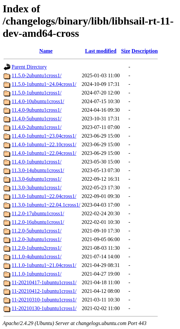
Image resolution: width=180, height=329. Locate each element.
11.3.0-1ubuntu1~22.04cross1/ (44, 196)
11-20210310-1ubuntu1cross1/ (44, 299)
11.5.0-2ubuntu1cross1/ (37, 75)
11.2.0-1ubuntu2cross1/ (37, 248)
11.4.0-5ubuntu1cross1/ (37, 118)
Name (46, 51)
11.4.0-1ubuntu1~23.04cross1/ (44, 136)
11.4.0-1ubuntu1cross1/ (37, 161)
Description (145, 51)
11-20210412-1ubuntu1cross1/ (44, 291)
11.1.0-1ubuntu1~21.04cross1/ (44, 265)
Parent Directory (29, 67)
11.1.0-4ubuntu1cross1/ (37, 256)
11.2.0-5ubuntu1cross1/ (37, 230)
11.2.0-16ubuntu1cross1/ (38, 222)
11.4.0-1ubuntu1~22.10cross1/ (44, 144)
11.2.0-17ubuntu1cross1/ (38, 213)
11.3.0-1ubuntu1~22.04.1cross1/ (46, 205)
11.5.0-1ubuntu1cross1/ (37, 93)
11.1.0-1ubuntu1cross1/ (37, 274)
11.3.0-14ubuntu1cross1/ (38, 170)
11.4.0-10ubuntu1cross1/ (38, 101)
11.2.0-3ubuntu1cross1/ (37, 239)
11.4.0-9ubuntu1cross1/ (37, 110)
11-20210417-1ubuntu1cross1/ (44, 282)
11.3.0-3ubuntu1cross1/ (37, 187)
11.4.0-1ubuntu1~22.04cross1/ (44, 153)
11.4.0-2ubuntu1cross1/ (37, 127)
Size (125, 51)
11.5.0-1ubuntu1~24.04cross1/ (44, 84)
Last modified (100, 51)
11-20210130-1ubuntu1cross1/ (44, 308)
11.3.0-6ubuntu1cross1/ (37, 179)
